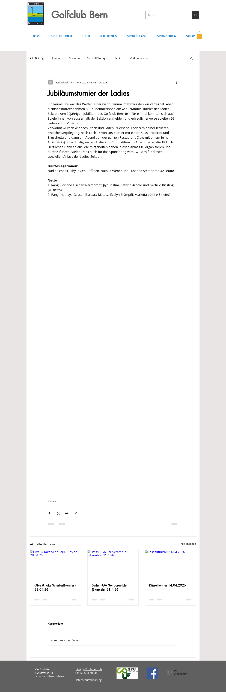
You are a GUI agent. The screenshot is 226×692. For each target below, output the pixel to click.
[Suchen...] (166, 15)
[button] (199, 35)
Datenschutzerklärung (88, 680)
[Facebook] (152, 673)
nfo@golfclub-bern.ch (89, 669)
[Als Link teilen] (75, 513)
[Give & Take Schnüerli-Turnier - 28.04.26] (55, 564)
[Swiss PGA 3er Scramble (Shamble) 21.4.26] (113, 564)
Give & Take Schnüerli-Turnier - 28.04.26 (55, 587)
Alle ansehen (188, 543)
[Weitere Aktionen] (176, 82)
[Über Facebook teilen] (49, 513)
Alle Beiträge (37, 58)
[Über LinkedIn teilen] (66, 513)
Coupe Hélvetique (97, 58)
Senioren (74, 58)
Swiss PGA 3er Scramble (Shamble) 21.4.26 (109, 587)
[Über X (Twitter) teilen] (58, 513)
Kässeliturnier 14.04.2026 (167, 585)
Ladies (119, 58)
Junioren (57, 58)
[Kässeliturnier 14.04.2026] (170, 564)
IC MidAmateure (139, 58)
